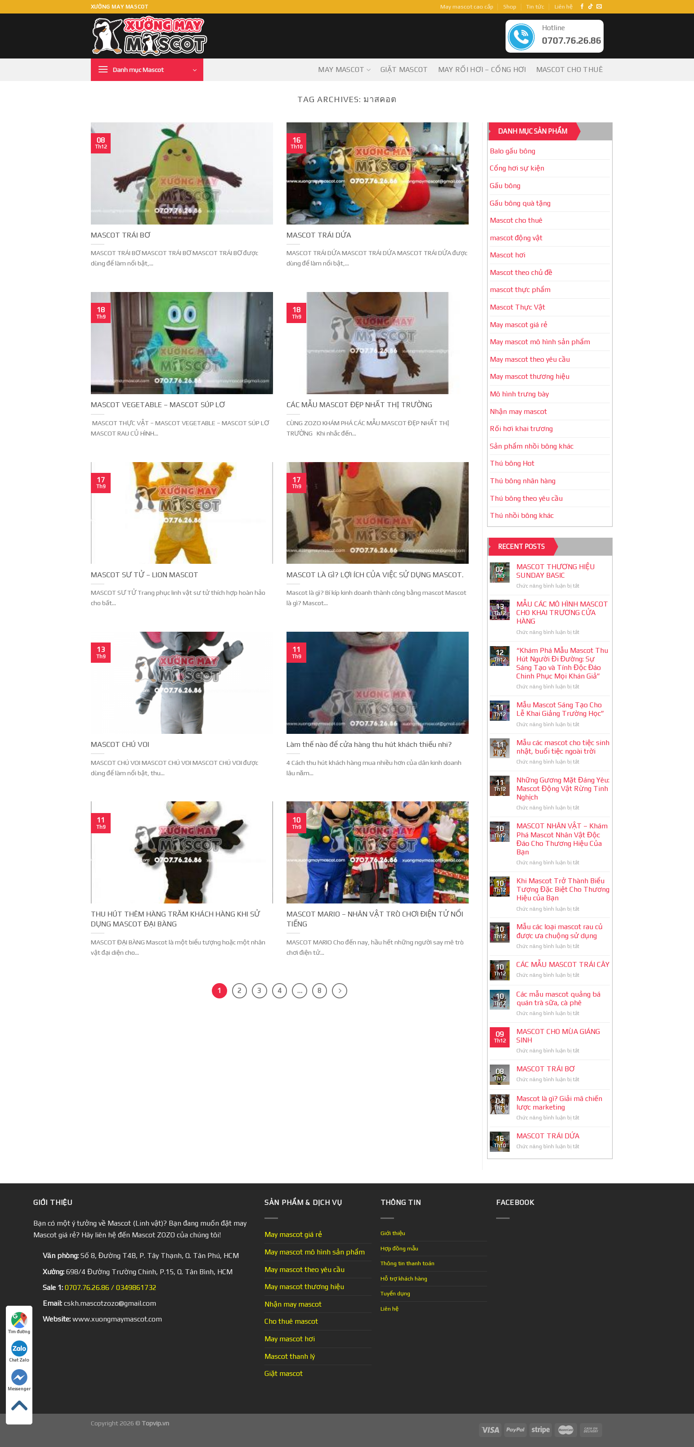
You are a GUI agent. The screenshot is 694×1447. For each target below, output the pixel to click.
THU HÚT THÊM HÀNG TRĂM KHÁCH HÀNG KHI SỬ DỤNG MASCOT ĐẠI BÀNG (175, 918)
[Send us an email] (599, 7)
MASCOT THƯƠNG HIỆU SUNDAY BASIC (555, 571)
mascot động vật (516, 238)
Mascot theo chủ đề (521, 272)
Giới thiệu (393, 1233)
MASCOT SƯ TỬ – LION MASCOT (144, 574)
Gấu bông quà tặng (520, 203)
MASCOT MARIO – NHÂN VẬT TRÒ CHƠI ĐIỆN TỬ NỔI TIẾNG (375, 918)
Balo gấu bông (512, 151)
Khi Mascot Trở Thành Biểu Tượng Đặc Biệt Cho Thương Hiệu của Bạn (562, 889)
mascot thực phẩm (520, 289)
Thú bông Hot (512, 463)
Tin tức (535, 6)
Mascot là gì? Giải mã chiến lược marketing (559, 1102)
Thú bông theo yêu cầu (526, 498)
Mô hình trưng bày (519, 394)
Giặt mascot (404, 69)
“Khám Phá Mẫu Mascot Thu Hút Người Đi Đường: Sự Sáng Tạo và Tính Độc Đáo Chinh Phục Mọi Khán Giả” (562, 663)
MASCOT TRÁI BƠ (120, 234)
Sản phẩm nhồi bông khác (531, 446)
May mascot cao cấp (466, 6)
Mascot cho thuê (570, 69)
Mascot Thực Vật (517, 307)
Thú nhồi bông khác (522, 515)
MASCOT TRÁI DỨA (319, 234)
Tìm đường (19, 1323)
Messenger (19, 1380)
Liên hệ (564, 6)
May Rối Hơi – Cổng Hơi (482, 69)
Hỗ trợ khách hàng (404, 1278)
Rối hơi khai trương (521, 428)
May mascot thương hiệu (529, 376)
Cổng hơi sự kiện (517, 168)
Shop (509, 6)
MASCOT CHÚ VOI (120, 744)
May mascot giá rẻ (518, 324)
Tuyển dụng (395, 1293)
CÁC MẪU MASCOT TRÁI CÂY (562, 964)
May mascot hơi (289, 1339)
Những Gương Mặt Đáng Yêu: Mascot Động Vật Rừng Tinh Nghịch (562, 788)
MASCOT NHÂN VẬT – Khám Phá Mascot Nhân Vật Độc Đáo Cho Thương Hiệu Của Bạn (562, 839)
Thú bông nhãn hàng (522, 480)
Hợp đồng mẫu (399, 1248)
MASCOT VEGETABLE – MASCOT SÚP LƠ (158, 404)
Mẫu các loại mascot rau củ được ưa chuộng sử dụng (559, 930)
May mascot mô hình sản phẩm (540, 341)
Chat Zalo (19, 1351)
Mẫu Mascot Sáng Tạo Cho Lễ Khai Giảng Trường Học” (560, 709)
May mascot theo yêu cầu (530, 359)
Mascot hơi (507, 255)
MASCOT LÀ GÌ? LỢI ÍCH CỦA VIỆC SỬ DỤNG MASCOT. (375, 574)
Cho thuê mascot (291, 1321)
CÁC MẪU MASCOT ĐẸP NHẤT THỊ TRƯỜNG (360, 404)
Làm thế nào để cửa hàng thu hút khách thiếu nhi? (369, 744)
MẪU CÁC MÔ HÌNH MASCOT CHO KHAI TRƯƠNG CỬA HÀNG (562, 612)
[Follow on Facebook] (582, 7)
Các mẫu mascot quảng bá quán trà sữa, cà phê (558, 998)
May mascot (344, 69)
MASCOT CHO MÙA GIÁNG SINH (558, 1035)
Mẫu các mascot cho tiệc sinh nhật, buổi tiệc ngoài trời (562, 746)
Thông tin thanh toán (407, 1263)
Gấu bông (505, 185)
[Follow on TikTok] (590, 7)
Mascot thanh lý (289, 1356)
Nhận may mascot (518, 411)
